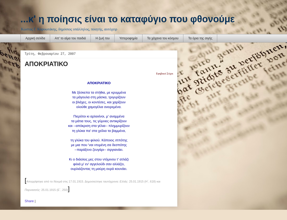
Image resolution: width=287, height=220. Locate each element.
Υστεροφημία (128, 38)
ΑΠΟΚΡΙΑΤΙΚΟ (46, 63)
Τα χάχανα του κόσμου (163, 38)
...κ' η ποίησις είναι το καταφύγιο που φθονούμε (127, 19)
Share (29, 201)
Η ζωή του (102, 38)
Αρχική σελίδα (35, 38)
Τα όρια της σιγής (200, 38)
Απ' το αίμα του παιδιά (70, 38)
